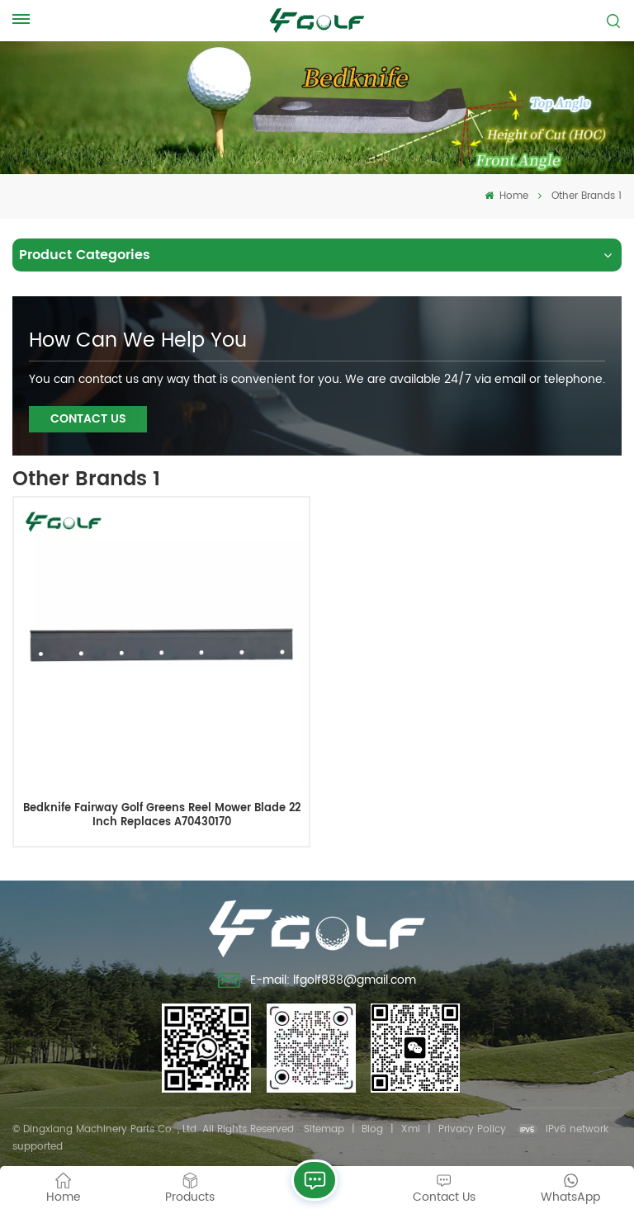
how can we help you (138, 340)
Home (506, 196)
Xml (410, 1129)
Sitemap (324, 1129)
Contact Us (88, 418)
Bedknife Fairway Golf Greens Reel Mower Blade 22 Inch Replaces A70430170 (161, 815)
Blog (372, 1129)
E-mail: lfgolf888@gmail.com (317, 982)
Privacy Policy (472, 1129)
